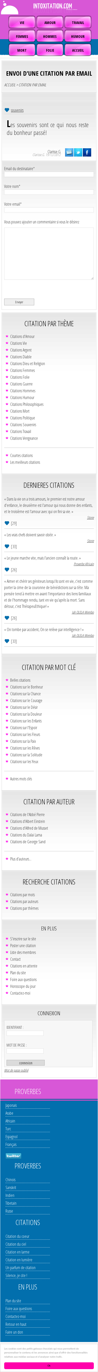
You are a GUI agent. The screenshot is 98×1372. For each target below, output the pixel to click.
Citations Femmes (22, 370)
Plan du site (18, 973)
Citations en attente (23, 966)
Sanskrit (10, 1187)
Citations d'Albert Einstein (27, 821)
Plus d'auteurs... (20, 859)
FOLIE (50, 50)
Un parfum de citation (20, 1267)
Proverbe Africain (84, 563)
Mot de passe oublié (16, 1070)
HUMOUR (78, 36)
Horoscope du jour (23, 986)
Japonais (11, 1105)
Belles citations (20, 680)
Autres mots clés (21, 779)
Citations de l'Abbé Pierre (27, 814)
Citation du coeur (17, 1236)
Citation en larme (17, 1252)
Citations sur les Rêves (25, 748)
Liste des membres (23, 952)
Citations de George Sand (27, 842)
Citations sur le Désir (24, 707)
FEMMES (22, 36)
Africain (10, 1121)
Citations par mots (22, 895)
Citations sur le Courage (26, 700)
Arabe (9, 1113)
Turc (8, 1129)
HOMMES (50, 36)
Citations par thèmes (24, 908)
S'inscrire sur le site (23, 939)
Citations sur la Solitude (26, 755)
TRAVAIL (78, 22)
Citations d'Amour (22, 336)
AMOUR (50, 22)
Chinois (10, 1180)
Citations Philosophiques (26, 404)
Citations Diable (21, 357)
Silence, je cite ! (16, 1275)
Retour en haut (15, 1324)
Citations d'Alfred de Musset (29, 828)
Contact (15, 959)
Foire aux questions (23, 979)
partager (87, 152)
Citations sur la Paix (23, 741)
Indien (9, 1195)
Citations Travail (20, 431)
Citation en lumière (18, 1260)
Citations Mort (20, 411)
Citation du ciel (15, 1244)
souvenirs (17, 110)
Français (10, 1144)
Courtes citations (21, 455)
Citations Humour (22, 397)
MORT (22, 50)
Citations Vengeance (24, 438)
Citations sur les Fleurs (25, 734)
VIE (22, 22)
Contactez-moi (20, 993)
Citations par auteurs (24, 901)
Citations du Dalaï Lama (26, 835)
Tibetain (10, 1203)
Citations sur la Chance (25, 694)
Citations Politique (22, 418)
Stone (90, 517)
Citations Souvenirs (23, 424)
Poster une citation (23, 945)
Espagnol (11, 1136)
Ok (49, 1365)
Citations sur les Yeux (24, 761)
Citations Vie (18, 343)
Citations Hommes (22, 391)
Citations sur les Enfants (26, 721)
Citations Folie (20, 377)
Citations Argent (21, 350)
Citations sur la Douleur (26, 714)
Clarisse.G (54, 152)
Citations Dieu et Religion (27, 363)
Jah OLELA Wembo (83, 612)
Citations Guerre (21, 384)
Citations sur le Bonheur (26, 687)
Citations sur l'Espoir (23, 727)
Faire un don (14, 1332)
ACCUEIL (78, 50)
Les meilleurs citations (25, 462)
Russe (9, 1211)
